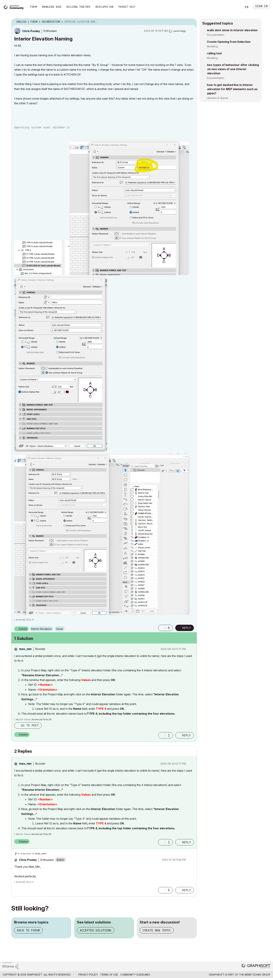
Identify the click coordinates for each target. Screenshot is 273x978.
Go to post (30, 725)
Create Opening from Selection (229, 41)
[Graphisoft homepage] (256, 966)
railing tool (214, 53)
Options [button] (192, 21)
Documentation (215, 34)
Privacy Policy (88, 974)
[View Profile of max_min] (25, 649)
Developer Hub (104, 6)
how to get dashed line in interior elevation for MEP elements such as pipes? (232, 89)
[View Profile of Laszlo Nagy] (179, 31)
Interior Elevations (41, 628)
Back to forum (28, 930)
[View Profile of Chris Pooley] (31, 31)
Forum (33, 6)
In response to (32, 853)
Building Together (78, 6)
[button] (41, 257)
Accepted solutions (95, 930)
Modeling (212, 46)
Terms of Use (109, 974)
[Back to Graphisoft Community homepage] (14, 6)
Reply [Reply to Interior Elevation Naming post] (186, 628)
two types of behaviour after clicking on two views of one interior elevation (233, 69)
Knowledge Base (52, 6)
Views (59, 628)
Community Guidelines (135, 974)
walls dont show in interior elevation (232, 30)
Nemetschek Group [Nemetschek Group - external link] (257, 974)
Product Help (126, 6)
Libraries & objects (217, 97)
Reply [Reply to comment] (186, 735)
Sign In (261, 6)
